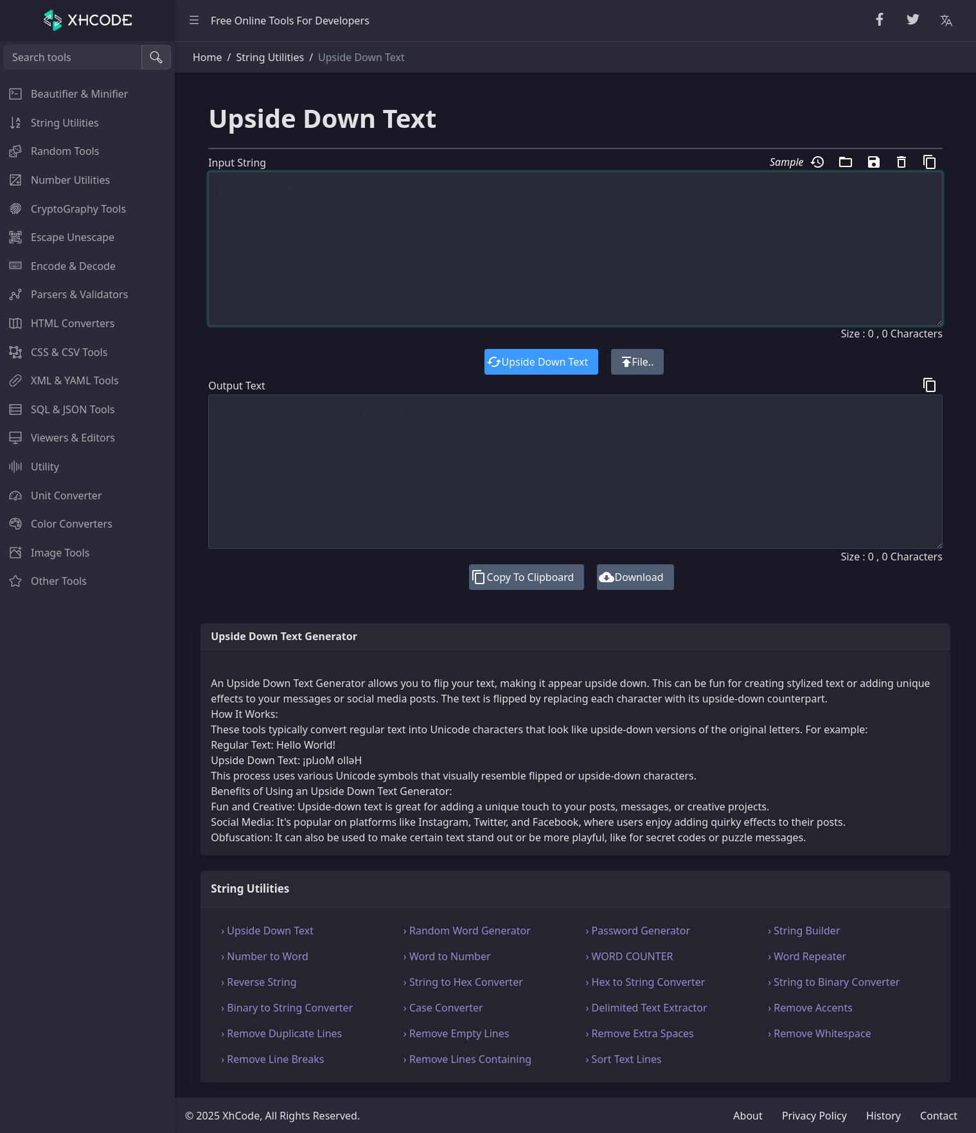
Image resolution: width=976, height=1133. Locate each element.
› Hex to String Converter (645, 982)
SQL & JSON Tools (57, 409)
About (747, 1116)
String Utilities (49, 123)
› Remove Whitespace (819, 1033)
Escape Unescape (57, 237)
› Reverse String (258, 982)
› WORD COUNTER (629, 956)
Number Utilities (55, 180)
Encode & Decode (58, 266)
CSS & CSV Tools (53, 352)
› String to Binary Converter (834, 982)
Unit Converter (51, 495)
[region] (87, 587)
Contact (938, 1116)
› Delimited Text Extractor (646, 1008)
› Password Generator (638, 930)
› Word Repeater (807, 956)
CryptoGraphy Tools (63, 209)
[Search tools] (73, 57)
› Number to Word (264, 956)
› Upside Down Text (267, 930)
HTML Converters (57, 323)
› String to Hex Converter (463, 982)
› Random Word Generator (467, 930)
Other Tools (43, 581)
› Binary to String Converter (287, 1008)
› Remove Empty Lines (457, 1033)
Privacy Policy (814, 1116)
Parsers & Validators (64, 294)
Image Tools (44, 553)
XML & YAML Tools (59, 380)
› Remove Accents (810, 1008)
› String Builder (804, 930)
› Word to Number (447, 956)
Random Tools (49, 151)
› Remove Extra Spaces (640, 1033)
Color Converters (56, 524)
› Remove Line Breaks (272, 1059)
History (883, 1116)
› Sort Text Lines (624, 1059)
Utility (29, 466)
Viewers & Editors (57, 438)
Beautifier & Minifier (64, 94)
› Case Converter (443, 1008)
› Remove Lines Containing (467, 1059)
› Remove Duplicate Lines (281, 1033)
